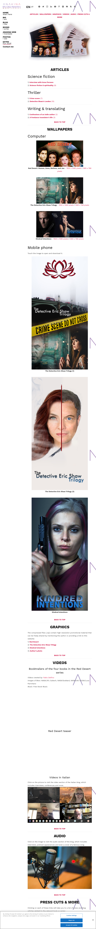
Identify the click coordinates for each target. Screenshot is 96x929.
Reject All (71, 920)
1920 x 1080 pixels (73, 168)
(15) (42, 101)
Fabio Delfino (48, 678)
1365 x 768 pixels (82, 205)
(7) (35, 98)
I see (6, 38)
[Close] (93, 920)
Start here (7, 13)
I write (6, 28)
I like (5, 23)
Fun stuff (7, 43)
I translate (9, 33)
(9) (43, 85)
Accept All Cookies (71, 925)
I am (5, 18)
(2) (43, 114)
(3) (42, 117)
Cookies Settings (71, 915)
